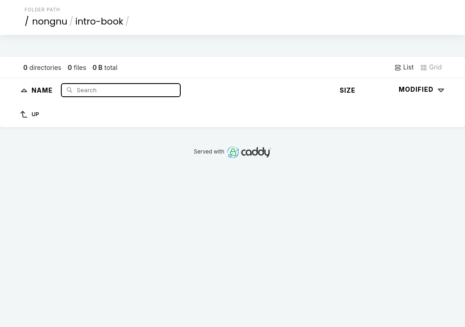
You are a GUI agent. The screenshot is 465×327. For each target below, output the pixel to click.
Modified (422, 89)
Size (348, 90)
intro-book (99, 21)
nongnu (50, 21)
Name (42, 90)
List (404, 67)
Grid (431, 67)
